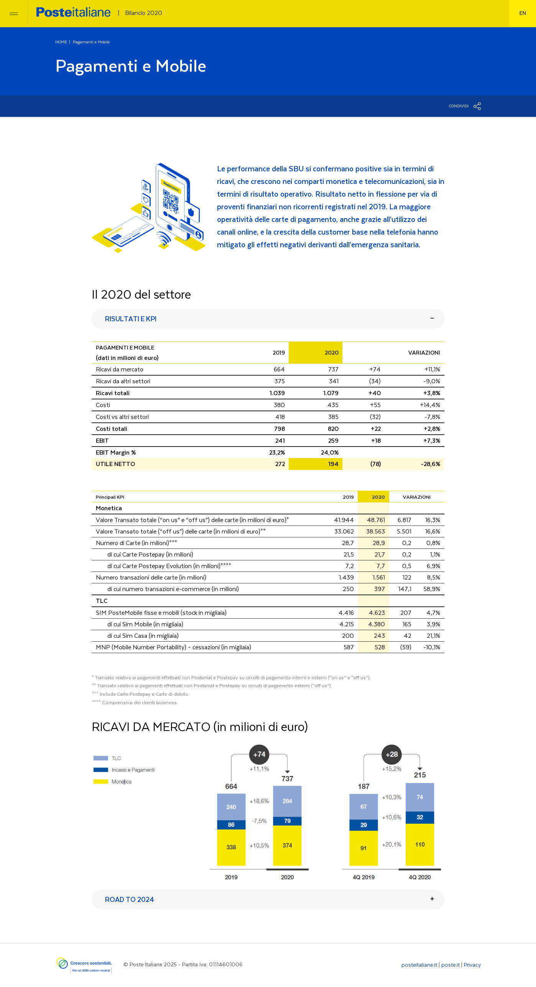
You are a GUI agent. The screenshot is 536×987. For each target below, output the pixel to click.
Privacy (472, 965)
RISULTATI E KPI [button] (130, 319)
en (523, 13)
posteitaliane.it (419, 965)
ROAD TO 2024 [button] (129, 900)
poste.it (450, 965)
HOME (61, 42)
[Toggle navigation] (14, 13)
